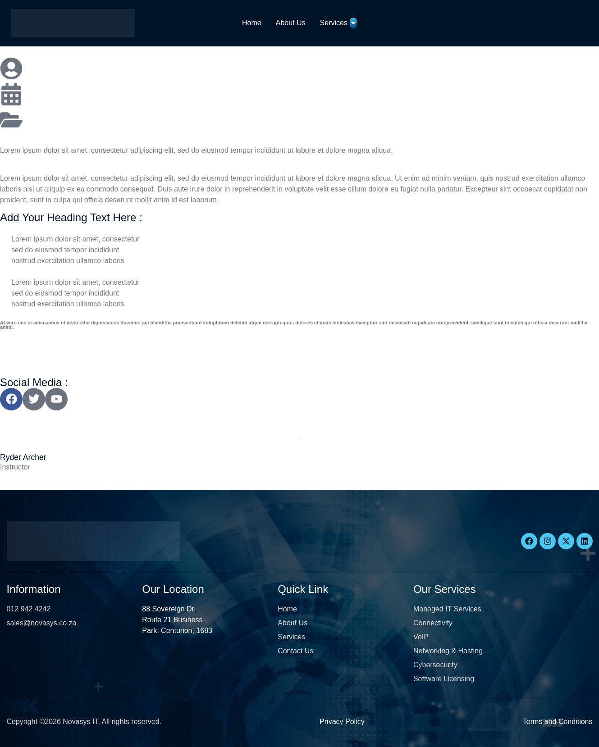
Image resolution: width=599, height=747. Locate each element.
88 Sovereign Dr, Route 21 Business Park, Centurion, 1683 (177, 619)
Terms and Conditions (558, 721)
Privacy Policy (342, 721)
